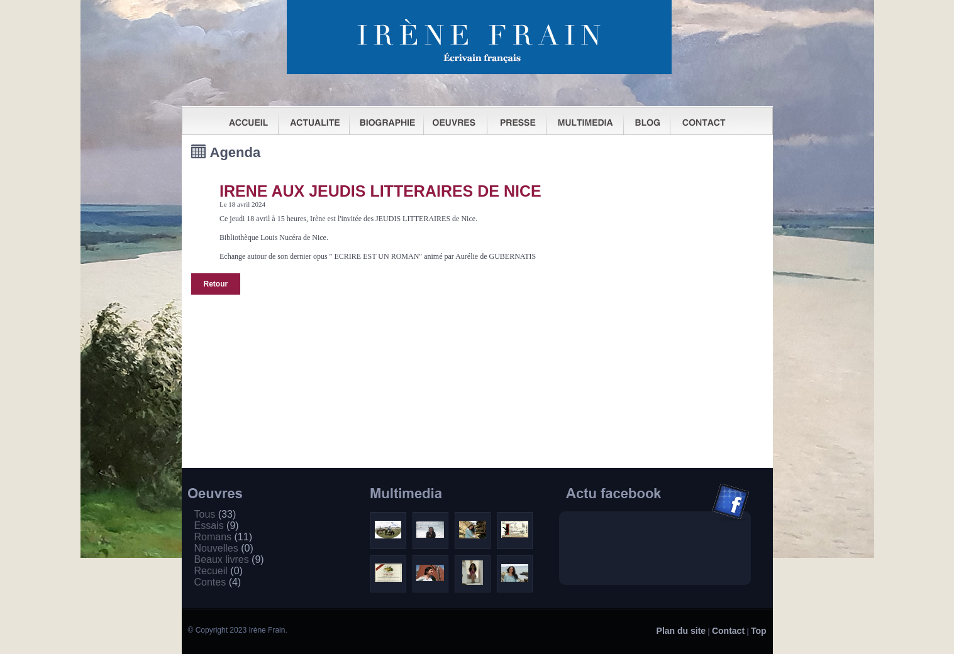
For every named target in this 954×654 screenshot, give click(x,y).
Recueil (218, 570)
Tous (215, 514)
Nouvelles (223, 548)
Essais (216, 525)
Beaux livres (229, 559)
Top (759, 631)
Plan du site (681, 631)
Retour (216, 284)
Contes (217, 582)
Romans (223, 536)
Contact (728, 631)
